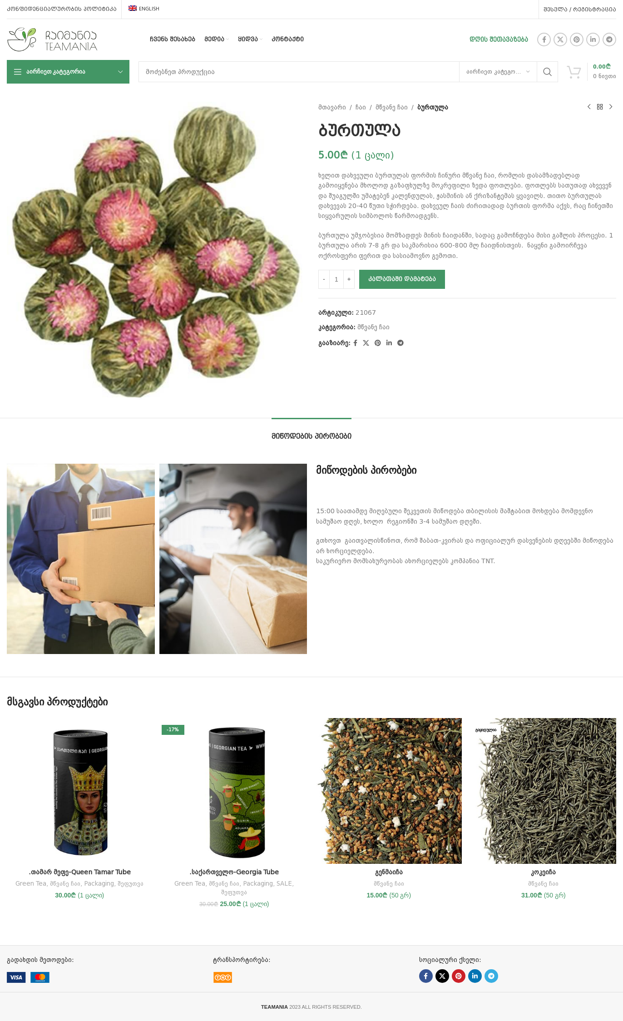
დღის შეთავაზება (499, 39)
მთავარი (332, 107)
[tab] (311, 432)
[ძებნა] (348, 71)
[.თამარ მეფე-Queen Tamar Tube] (80, 791)
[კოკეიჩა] (544, 791)
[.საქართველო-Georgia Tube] (234, 791)
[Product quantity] (336, 279)
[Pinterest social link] (576, 39)
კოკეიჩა (543, 872)
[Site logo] (52, 39)
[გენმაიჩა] (389, 791)
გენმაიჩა (389, 872)
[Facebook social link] (544, 39)
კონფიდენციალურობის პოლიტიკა (62, 9)
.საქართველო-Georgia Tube (234, 872)
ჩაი (361, 107)
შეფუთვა (130, 883)
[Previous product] (588, 107)
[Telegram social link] (609, 39)
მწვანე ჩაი (392, 107)
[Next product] (610, 107)
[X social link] (560, 39)
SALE (284, 883)
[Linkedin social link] (593, 39)
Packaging (99, 883)
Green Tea (30, 883)
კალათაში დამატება (402, 279)
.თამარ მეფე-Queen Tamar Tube (80, 872)
